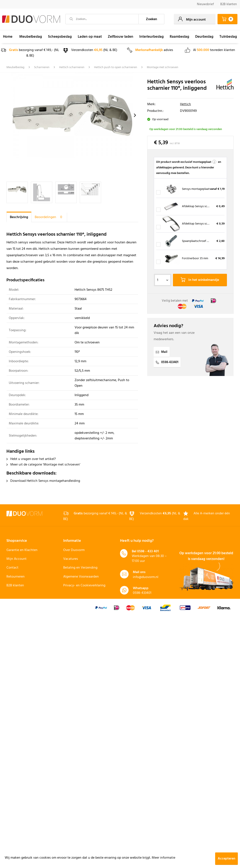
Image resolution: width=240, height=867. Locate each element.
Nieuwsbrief (205, 4)
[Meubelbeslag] (30, 36)
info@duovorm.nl (145, 577)
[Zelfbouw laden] (120, 36)
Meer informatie (163, 858)
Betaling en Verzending (80, 568)
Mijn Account (16, 559)
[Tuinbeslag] (228, 36)
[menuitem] (205, 4)
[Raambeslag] (179, 36)
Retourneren (15, 576)
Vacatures (70, 559)
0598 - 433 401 (148, 551)
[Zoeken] (151, 19)
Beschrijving (19, 217)
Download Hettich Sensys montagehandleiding (43, 481)
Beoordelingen (49, 217)
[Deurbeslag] (204, 36)
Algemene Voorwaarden (81, 576)
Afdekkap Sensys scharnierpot (201, 223)
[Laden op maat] (90, 36)
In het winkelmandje (200, 280)
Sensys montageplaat (195, 189)
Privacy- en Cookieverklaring (84, 585)
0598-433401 (167, 362)
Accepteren (226, 858)
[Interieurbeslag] (151, 36)
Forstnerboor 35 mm (195, 258)
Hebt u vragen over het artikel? (31, 459)
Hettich (185, 104)
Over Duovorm (74, 550)
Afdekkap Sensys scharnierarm (201, 206)
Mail (161, 352)
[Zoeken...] (102, 19)
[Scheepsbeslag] (60, 36)
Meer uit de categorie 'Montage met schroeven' (43, 464)
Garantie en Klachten (22, 550)
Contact (12, 568)
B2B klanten (228, 4)
